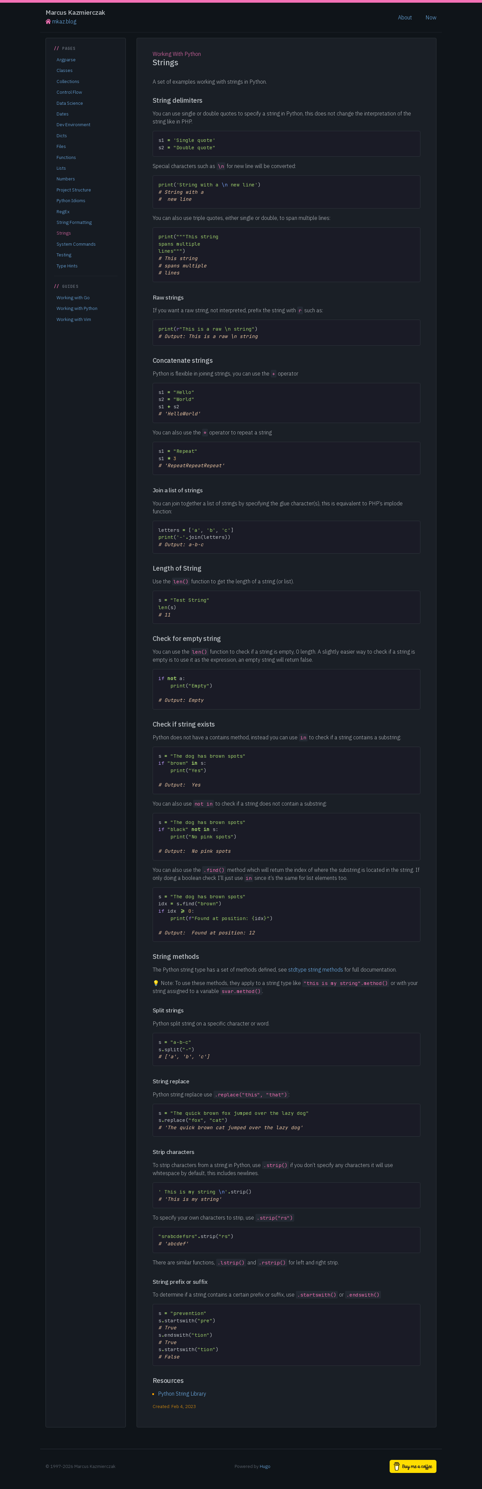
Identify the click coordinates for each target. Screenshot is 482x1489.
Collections (68, 81)
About (405, 17)
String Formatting (74, 222)
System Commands (76, 244)
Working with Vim (74, 319)
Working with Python (77, 308)
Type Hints (67, 266)
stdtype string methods (315, 969)
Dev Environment (73, 124)
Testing (64, 255)
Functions (66, 157)
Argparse (66, 60)
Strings (64, 233)
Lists (61, 168)
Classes (65, 70)
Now (430, 17)
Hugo (265, 1466)
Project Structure (74, 190)
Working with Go (73, 298)
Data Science (70, 103)
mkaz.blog (61, 21)
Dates (63, 114)
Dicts (62, 136)
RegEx (63, 212)
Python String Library (182, 1393)
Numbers (66, 179)
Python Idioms (71, 200)
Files (61, 146)
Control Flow (69, 92)
